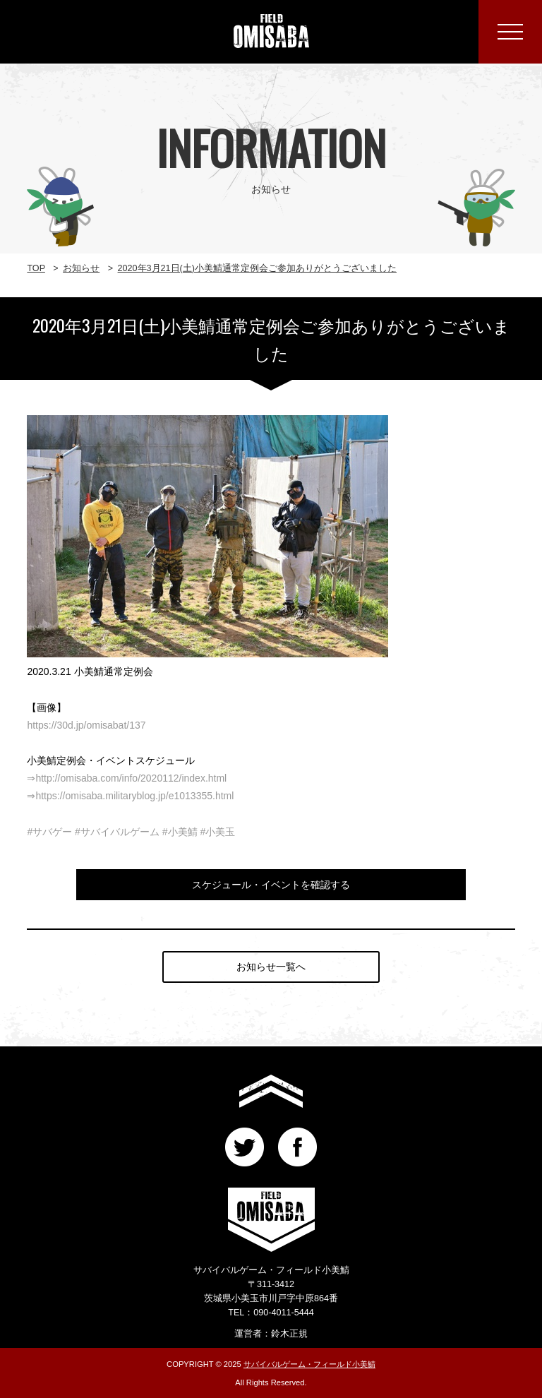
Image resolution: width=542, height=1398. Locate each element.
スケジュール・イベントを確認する (271, 884)
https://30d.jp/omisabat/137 (86, 725)
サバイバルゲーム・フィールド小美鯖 (309, 1364)
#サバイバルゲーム (117, 831)
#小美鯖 (180, 831)
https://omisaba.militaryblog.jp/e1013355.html (134, 795)
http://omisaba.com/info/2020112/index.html (131, 778)
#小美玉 (217, 831)
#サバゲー (49, 831)
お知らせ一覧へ (271, 966)
